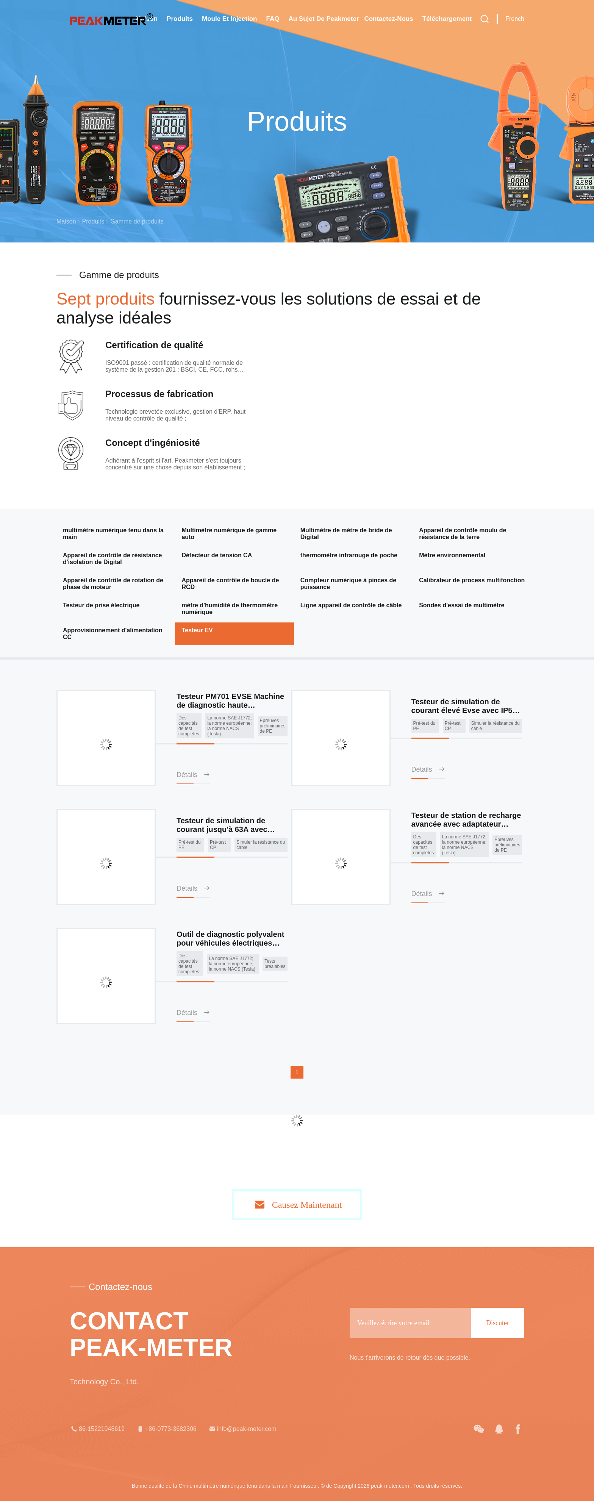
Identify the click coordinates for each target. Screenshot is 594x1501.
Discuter (497, 1323)
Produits (180, 18)
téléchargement (447, 18)
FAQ (272, 18)
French (514, 19)
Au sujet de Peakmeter (323, 18)
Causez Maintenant (307, 1205)
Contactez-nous (388, 18)
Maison (66, 221)
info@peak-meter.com (242, 1429)
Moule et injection (229, 18)
